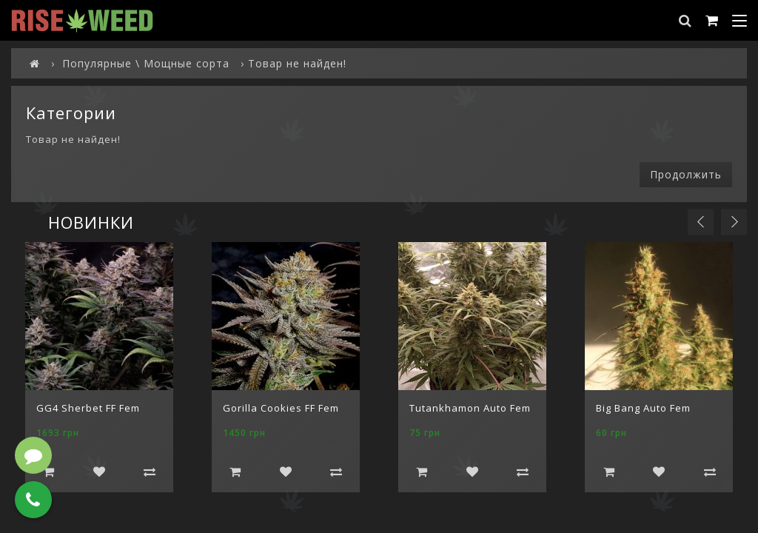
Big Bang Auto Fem (643, 408)
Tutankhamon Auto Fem (470, 408)
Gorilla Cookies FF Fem (281, 408)
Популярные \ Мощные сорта (145, 63)
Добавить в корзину (48, 471)
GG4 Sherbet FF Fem (88, 408)
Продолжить (686, 174)
